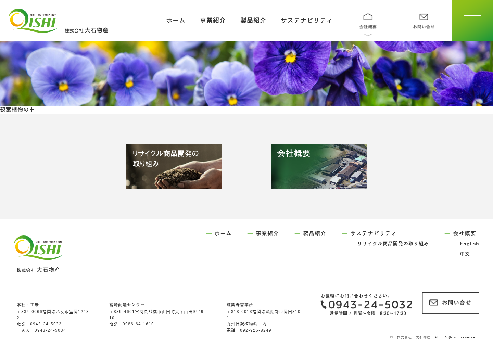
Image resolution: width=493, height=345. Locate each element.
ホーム (176, 20)
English (469, 243)
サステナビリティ (307, 20)
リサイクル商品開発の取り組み (393, 243)
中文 (465, 254)
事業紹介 (213, 20)
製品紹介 (253, 20)
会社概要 (464, 234)
